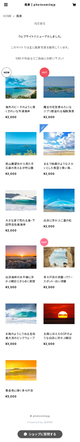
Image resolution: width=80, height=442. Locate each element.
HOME (7, 16)
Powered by (40, 422)
